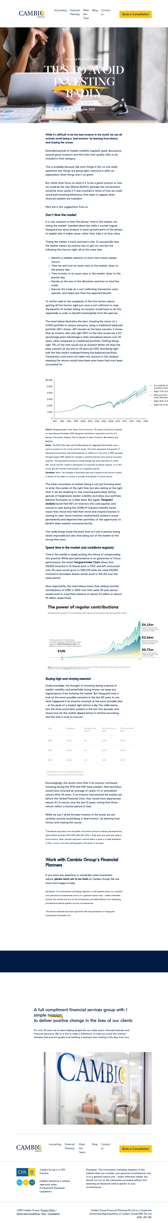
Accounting (60, 10)
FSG (44, 1213)
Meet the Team (86, 14)
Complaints (54, 1213)
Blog (95, 10)
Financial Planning (77, 59)
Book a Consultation (135, 14)
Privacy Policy (48, 1210)
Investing (97, 59)
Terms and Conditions (28, 1213)
